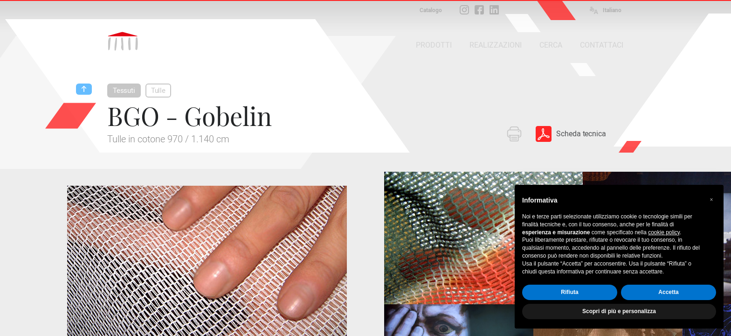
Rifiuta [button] (569, 292)
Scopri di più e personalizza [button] (619, 311)
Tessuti (124, 90)
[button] (711, 199)
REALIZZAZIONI (495, 45)
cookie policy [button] (664, 232)
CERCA (550, 45)
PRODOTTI (434, 45)
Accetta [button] (668, 292)
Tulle (158, 90)
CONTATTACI (601, 45)
